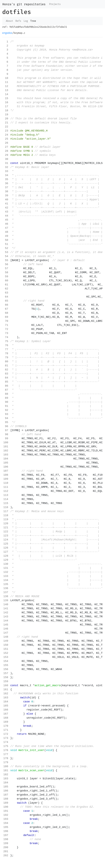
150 (5, 644)
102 (5, 450)
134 (5, 580)
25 (5, 138)
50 (5, 240)
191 (5, 810)
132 (5, 572)
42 (5, 207)
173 (5, 738)
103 (5, 454)
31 (5, 163)
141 (5, 608)
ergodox (7, 32)
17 (5, 106)
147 (5, 632)
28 (5, 151)
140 (5, 604)
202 (5, 855)
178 (5, 758)
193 (5, 819)
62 (5, 288)
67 (5, 308)
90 (5, 402)
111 (5, 487)
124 (5, 539)
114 (5, 499)
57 (5, 268)
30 (5, 159)
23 (5, 130)
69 (5, 317)
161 (5, 689)
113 (5, 495)
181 (5, 770)
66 (5, 304)
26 (5, 142)
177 (5, 754)
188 (5, 798)
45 (5, 219)
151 (5, 649)
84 (5, 377)
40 (5, 199)
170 (5, 725)
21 (5, 122)
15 (5, 98)
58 (5, 272)
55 (5, 260)
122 (5, 531)
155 (5, 665)
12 (5, 86)
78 (5, 353)
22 (5, 126)
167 (5, 713)
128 (5, 555)
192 (5, 815)
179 (5, 762)
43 (5, 211)
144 (5, 620)
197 (5, 835)
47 (5, 227)
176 (5, 750)
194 (5, 823)
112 (5, 491)
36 (5, 183)
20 (5, 118)
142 (5, 612)
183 (5, 778)
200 (5, 847)
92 (5, 410)
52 (5, 248)
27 (5, 146)
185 (5, 786)
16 (5, 102)
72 (5, 329)
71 (5, 325)
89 (5, 397)
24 (5, 134)
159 (5, 681)
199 (5, 843)
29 (5, 155)
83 (5, 373)
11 (5, 82)
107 (5, 470)
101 (5, 446)
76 (5, 345)
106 (5, 466)
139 (5, 600)
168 (5, 717)
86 (5, 385)
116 (5, 507)
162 (5, 693)
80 (5, 361)
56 (5, 264)
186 (5, 790)
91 (5, 406)
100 (5, 442)
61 (5, 284)
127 (5, 551)
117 (5, 511)
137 (5, 592)
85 (5, 381)
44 (5, 215)
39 (5, 195)
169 (5, 721)
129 (5, 559)
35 (5, 179)
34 (5, 175)
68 (5, 312)
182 (5, 774)
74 (5, 337)
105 (5, 462)
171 (5, 729)
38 (5, 191)
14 (5, 94)
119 (5, 519)
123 (5, 535)
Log (26, 20)
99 (5, 438)
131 (5, 568)
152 (5, 653)
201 (5, 851)
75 (5, 341)
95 (5, 422)
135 (5, 584)
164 (5, 701)
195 (5, 827)
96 (5, 426)
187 (5, 794)
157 (5, 673)
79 (5, 357)
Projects (55, 4)
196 (5, 831)
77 (5, 349)
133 (5, 576)
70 (5, 321)
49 (5, 236)
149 (5, 640)
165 (5, 705)
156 (5, 669)
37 (5, 187)
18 (5, 110)
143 (5, 616)
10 (5, 78)
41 (5, 203)
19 (5, 114)
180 (5, 766)
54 (5, 256)
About (9, 20)
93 (5, 414)
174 (5, 742)
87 (5, 389)
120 (5, 523)
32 (5, 167)
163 (5, 697)
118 (5, 515)
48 (5, 231)
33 (5, 171)
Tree (33, 20)
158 (5, 677)
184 (5, 782)
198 (5, 839)
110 (5, 483)
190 (5, 806)
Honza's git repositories (24, 4)
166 (5, 709)
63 (5, 292)
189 (5, 802)
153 (5, 657)
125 (5, 543)
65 (5, 300)
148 (5, 636)
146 (5, 628)
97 (5, 430)
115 (5, 503)
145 (5, 624)
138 (5, 596)
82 (5, 369)
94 (5, 418)
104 (5, 458)
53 (5, 252)
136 (5, 588)
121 (5, 527)
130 (5, 563)
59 (5, 276)
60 (5, 280)
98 (5, 434)
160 (5, 685)
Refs (18, 20)
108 (5, 474)
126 (5, 547)
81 (5, 365)
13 (5, 90)
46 (5, 223)
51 (5, 244)
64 (5, 296)
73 (5, 333)
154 (5, 661)
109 (5, 478)
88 (5, 393)
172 (5, 734)
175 (5, 746)
